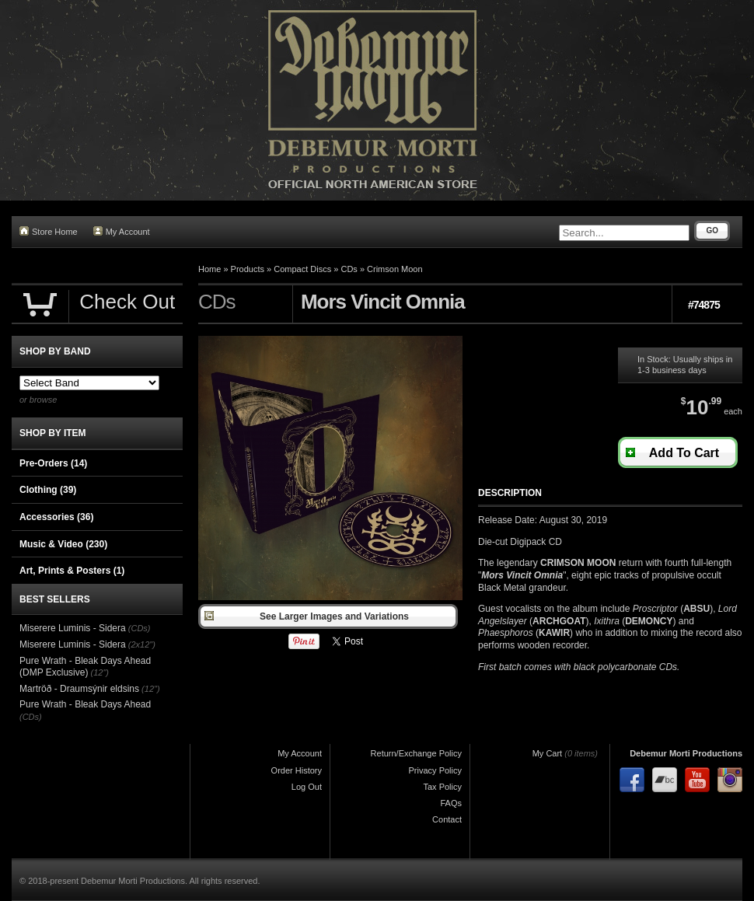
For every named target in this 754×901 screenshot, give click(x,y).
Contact (447, 819)
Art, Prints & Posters (71, 570)
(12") (100, 672)
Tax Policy (442, 786)
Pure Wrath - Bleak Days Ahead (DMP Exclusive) (85, 667)
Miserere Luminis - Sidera (72, 628)
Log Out (306, 786)
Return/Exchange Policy (416, 753)
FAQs (451, 803)
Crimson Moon (395, 269)
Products (247, 269)
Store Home (48, 231)
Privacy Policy (435, 770)
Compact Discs (302, 269)
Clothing (47, 489)
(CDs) (139, 628)
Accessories (56, 517)
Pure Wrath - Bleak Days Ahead (85, 704)
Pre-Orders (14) (53, 463)
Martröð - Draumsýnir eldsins (79, 688)
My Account (121, 231)
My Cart (547, 753)
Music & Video (63, 544)
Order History (296, 770)
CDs (348, 269)
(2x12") (141, 644)
